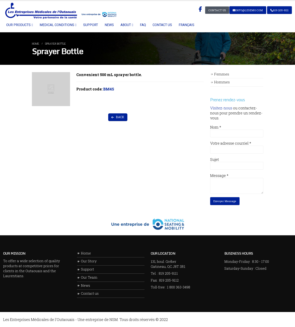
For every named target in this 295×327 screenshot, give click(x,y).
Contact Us (217, 10)
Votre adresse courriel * (230, 143)
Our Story (89, 261)
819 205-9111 (279, 10)
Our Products (18, 25)
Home (86, 253)
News (109, 25)
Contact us (162, 25)
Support (90, 25)
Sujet (214, 159)
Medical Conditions (57, 25)
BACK (117, 117)
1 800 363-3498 (178, 287)
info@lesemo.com (248, 10)
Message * (219, 175)
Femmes (221, 74)
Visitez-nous (221, 107)
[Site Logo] (60, 10)
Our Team (89, 277)
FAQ (143, 25)
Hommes (222, 82)
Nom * (215, 127)
